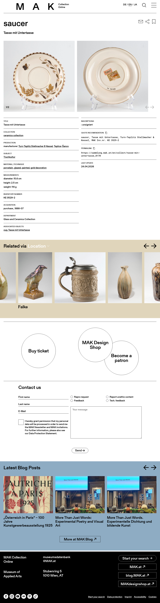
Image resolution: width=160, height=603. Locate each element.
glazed (17, 167)
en (130, 4)
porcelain (8, 167)
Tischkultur (9, 157)
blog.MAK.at (137, 575)
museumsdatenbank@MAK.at (57, 559)
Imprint (126, 596)
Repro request (81, 397)
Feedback (79, 400)
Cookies (152, 596)
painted (26, 167)
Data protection (112, 596)
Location (37, 246)
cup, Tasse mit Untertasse (17, 230)
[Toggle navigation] (153, 5)
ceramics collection (13, 135)
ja (135, 4)
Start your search (137, 558)
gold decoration (39, 167)
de (124, 4)
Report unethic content (121, 397)
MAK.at (137, 566)
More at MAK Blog (80, 540)
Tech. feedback (117, 400)
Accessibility (139, 596)
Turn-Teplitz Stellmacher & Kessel (35, 146)
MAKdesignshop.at (137, 583)
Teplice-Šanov (61, 146)
